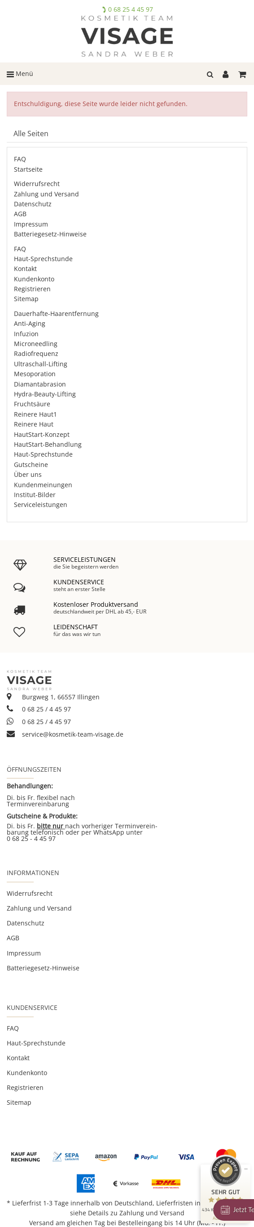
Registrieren (32, 289)
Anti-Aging (29, 323)
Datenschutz (33, 204)
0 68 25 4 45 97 (130, 9)
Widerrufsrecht (37, 183)
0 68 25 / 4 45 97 (39, 709)
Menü (20, 73)
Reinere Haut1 (35, 414)
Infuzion (26, 333)
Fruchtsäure (32, 404)
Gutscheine (31, 464)
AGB (20, 213)
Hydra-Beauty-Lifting (45, 394)
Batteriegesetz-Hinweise (50, 234)
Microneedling (35, 343)
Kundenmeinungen (43, 484)
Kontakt (25, 268)
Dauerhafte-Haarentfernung (56, 313)
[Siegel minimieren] (245, 1169)
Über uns (28, 474)
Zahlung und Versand (46, 194)
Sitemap (26, 298)
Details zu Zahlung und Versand (136, 1213)
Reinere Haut (33, 424)
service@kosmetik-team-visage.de (65, 734)
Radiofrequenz (36, 353)
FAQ (20, 159)
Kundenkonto (34, 279)
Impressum (31, 224)
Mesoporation (35, 373)
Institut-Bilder (35, 494)
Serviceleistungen (40, 504)
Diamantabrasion (40, 384)
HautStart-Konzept (42, 434)
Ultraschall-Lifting (40, 364)
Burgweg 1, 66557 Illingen (53, 697)
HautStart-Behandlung (48, 444)
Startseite (28, 169)
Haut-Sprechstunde (43, 258)
